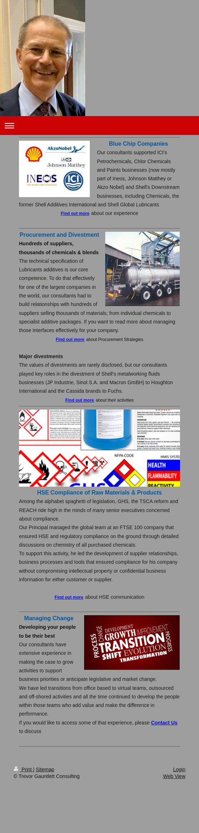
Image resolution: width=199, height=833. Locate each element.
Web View (174, 776)
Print (23, 769)
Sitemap (45, 769)
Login (179, 769)
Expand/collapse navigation (99, 125)
